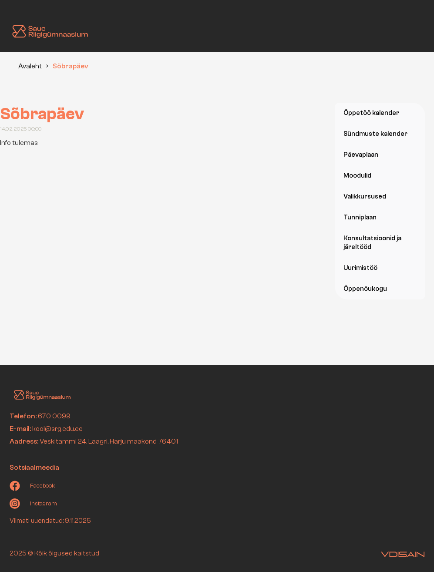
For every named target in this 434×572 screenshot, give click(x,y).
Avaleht (30, 66)
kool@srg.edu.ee (57, 429)
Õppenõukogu (365, 289)
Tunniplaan (360, 217)
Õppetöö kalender (371, 113)
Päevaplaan (360, 154)
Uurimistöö (360, 268)
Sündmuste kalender (375, 134)
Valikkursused (364, 196)
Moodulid (357, 175)
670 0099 (54, 416)
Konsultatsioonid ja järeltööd (372, 243)
